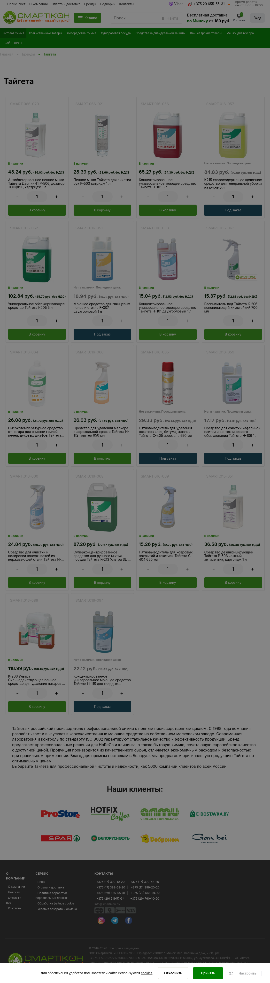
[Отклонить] (173, 973)
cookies (146, 973)
